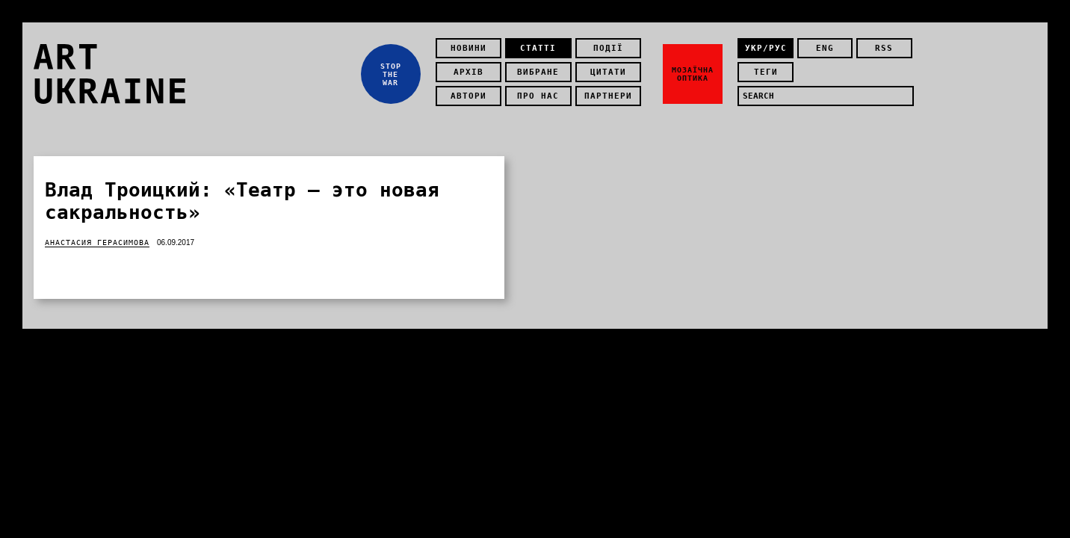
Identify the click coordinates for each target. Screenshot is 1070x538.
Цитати (608, 72)
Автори (468, 96)
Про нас (538, 96)
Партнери (608, 96)
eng (825, 48)
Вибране (538, 72)
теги (766, 72)
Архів (468, 72)
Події (608, 48)
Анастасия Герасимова (97, 242)
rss (884, 48)
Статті (538, 48)
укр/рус (766, 48)
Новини (468, 48)
